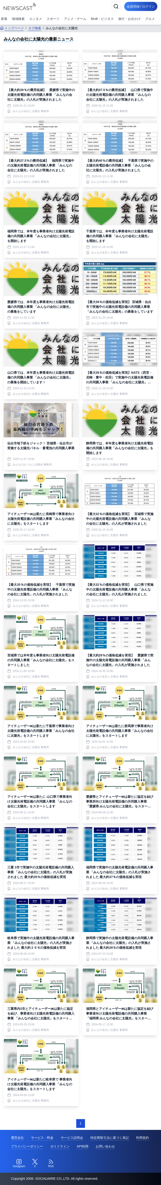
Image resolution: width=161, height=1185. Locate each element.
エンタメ (35, 19)
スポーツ (53, 19)
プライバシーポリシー (27, 1146)
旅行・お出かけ (129, 19)
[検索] (113, 6)
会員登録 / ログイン (139, 6)
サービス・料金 (42, 1137)
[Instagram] (19, 1163)
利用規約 (142, 1137)
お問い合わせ (105, 1146)
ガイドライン (59, 1146)
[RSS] (51, 1163)
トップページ (12, 28)
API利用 (82, 1146)
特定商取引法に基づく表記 (109, 1137)
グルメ (150, 19)
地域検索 (18, 19)
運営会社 (17, 1137)
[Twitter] (35, 1163)
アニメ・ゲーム (75, 19)
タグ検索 (34, 28)
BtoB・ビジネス (102, 19)
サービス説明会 (72, 1137)
